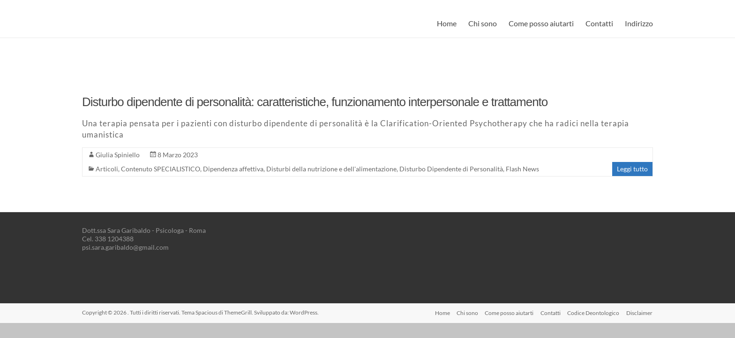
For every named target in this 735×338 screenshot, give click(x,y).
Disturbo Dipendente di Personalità (451, 169)
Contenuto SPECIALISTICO (160, 169)
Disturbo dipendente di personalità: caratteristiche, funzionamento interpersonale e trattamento (315, 102)
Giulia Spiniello (118, 155)
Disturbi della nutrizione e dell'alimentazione (331, 169)
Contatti (599, 23)
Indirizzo (639, 23)
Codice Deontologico (593, 312)
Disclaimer (640, 312)
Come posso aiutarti (541, 23)
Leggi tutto (632, 169)
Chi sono (482, 23)
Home (447, 23)
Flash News (522, 169)
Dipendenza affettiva (233, 169)
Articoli (107, 169)
